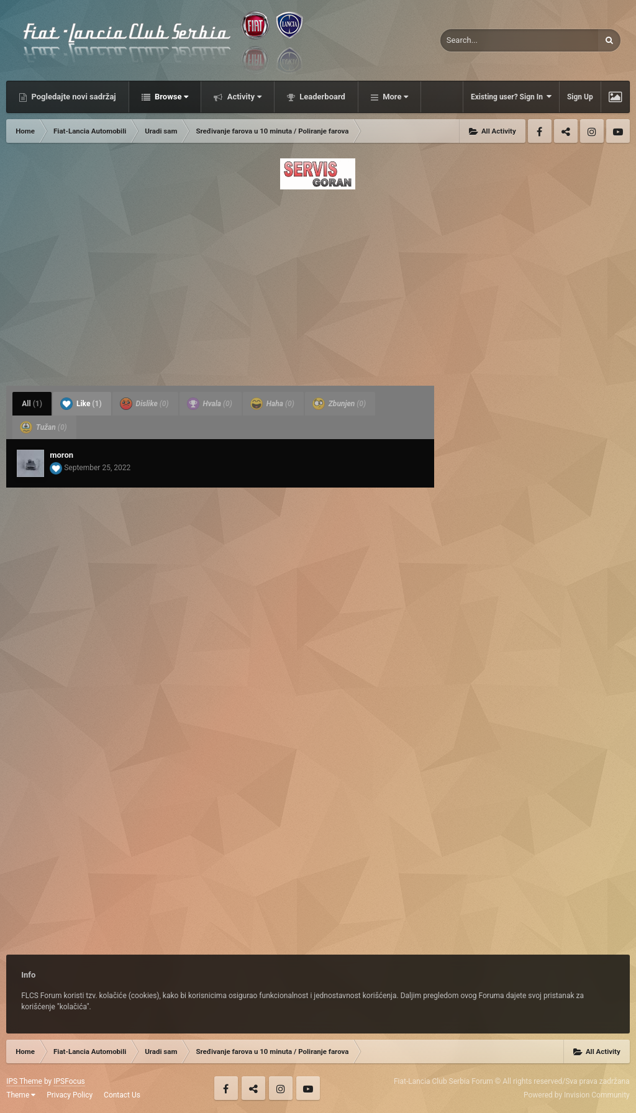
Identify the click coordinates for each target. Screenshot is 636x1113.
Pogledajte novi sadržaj (72, 96)
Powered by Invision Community (577, 1095)
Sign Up (580, 97)
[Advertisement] (318, 284)
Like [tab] (81, 404)
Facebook (540, 131)
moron (61, 455)
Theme (20, 1095)
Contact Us (122, 1095)
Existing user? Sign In (511, 96)
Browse (171, 96)
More (394, 96)
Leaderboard (321, 96)
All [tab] (32, 403)
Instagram (592, 131)
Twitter (566, 131)
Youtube (618, 131)
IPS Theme (24, 1081)
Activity (243, 96)
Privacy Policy (70, 1095)
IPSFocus (68, 1081)
